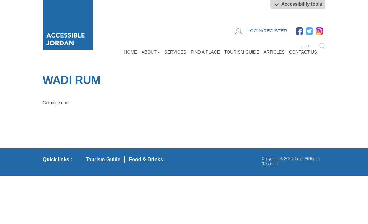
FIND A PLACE (205, 51)
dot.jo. (298, 158)
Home (130, 51)
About (150, 51)
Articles (274, 51)
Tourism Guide (241, 51)
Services (175, 51)
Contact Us (303, 51)
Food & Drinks (146, 159)
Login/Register (261, 31)
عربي (305, 45)
